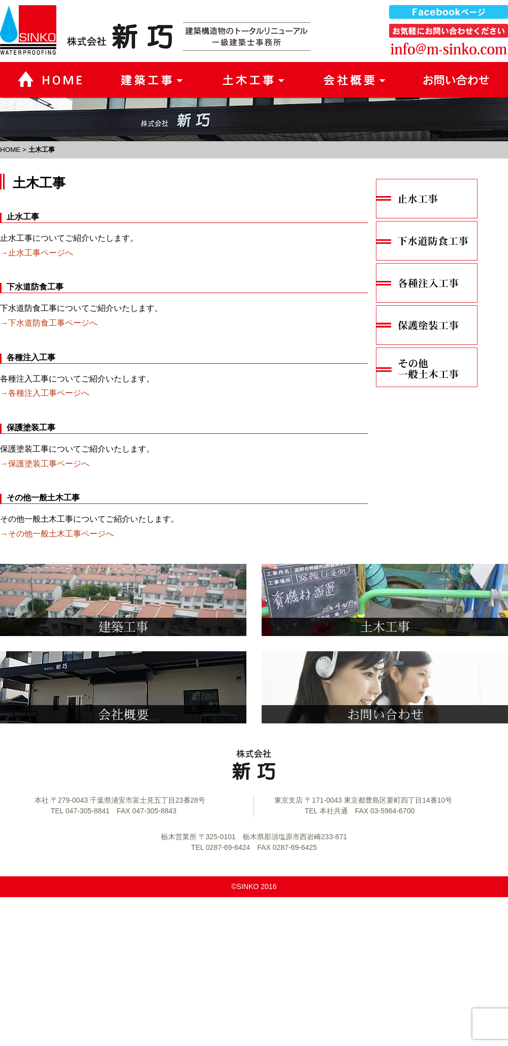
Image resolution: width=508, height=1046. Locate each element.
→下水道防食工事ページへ (49, 323)
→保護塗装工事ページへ (44, 463)
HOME (10, 149)
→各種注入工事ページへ (44, 393)
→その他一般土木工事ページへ (57, 533)
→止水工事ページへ (36, 252)
